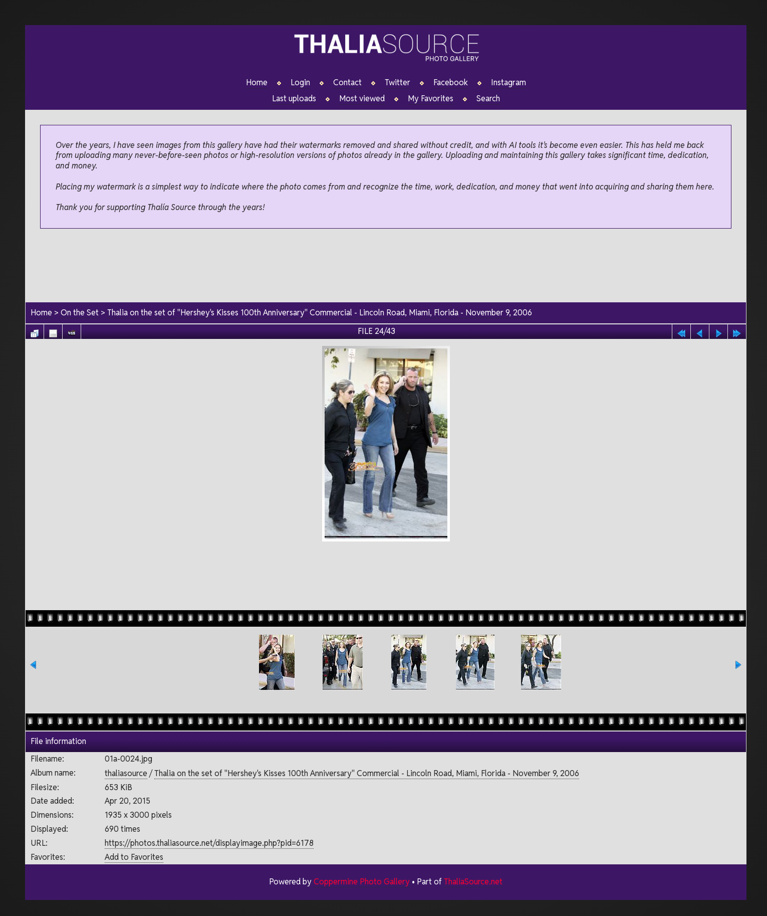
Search (488, 99)
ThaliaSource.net (473, 881)
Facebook (450, 83)
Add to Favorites (134, 857)
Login (300, 83)
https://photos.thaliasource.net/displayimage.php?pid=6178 (209, 843)
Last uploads (294, 99)
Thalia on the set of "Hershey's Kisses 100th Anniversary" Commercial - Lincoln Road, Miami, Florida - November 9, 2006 (319, 312)
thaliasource (126, 773)
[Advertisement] (385, 266)
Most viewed (362, 99)
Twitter (397, 83)
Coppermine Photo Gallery (362, 881)
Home (257, 83)
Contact (347, 83)
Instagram (508, 83)
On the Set (80, 312)
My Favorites (430, 99)
